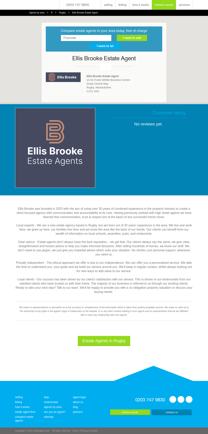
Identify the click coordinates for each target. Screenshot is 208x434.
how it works (140, 4)
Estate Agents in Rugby (104, 340)
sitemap (48, 416)
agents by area (53, 406)
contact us (172, 412)
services (184, 4)
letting (122, 4)
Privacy (84, 430)
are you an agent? (54, 411)
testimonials (51, 402)
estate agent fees (25, 411)
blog (75, 406)
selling (108, 4)
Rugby (62, 12)
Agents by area (36, 12)
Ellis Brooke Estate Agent (85, 12)
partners (78, 411)
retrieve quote (164, 4)
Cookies (94, 430)
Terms (75, 430)
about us (78, 402)
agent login (79, 397)
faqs (46, 397)
